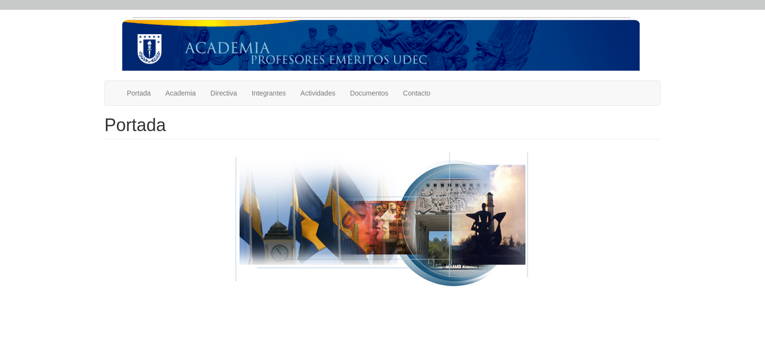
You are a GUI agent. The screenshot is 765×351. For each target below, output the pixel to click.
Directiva (223, 93)
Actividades (318, 93)
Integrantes (269, 93)
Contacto (416, 93)
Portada (139, 93)
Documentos (369, 93)
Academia (180, 93)
